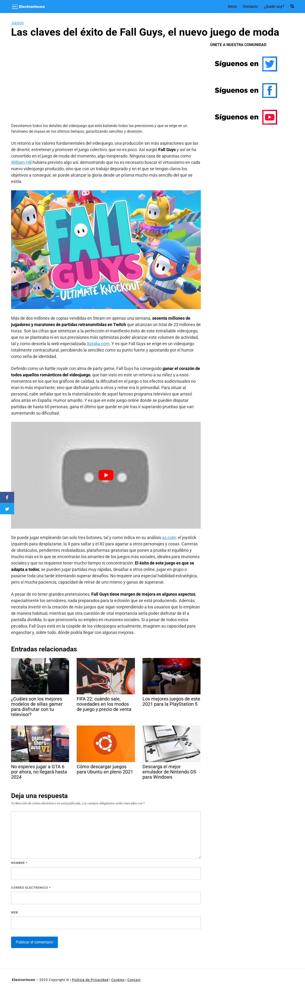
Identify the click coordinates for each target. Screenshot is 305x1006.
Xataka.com (98, 343)
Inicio (232, 6)
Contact (134, 980)
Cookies (118, 980)
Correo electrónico (31, 887)
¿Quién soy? (274, 6)
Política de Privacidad (90, 980)
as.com (169, 537)
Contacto (250, 6)
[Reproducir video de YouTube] (106, 475)
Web (14, 912)
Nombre (19, 863)
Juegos (17, 23)
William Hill (21, 162)
